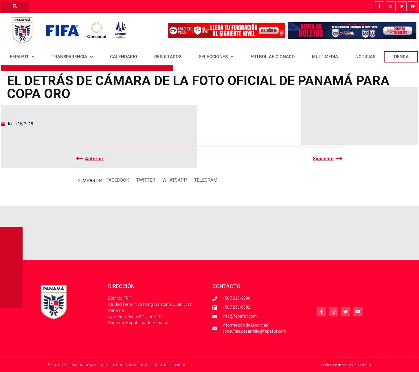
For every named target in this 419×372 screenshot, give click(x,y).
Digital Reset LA (360, 365)
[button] (117, 180)
